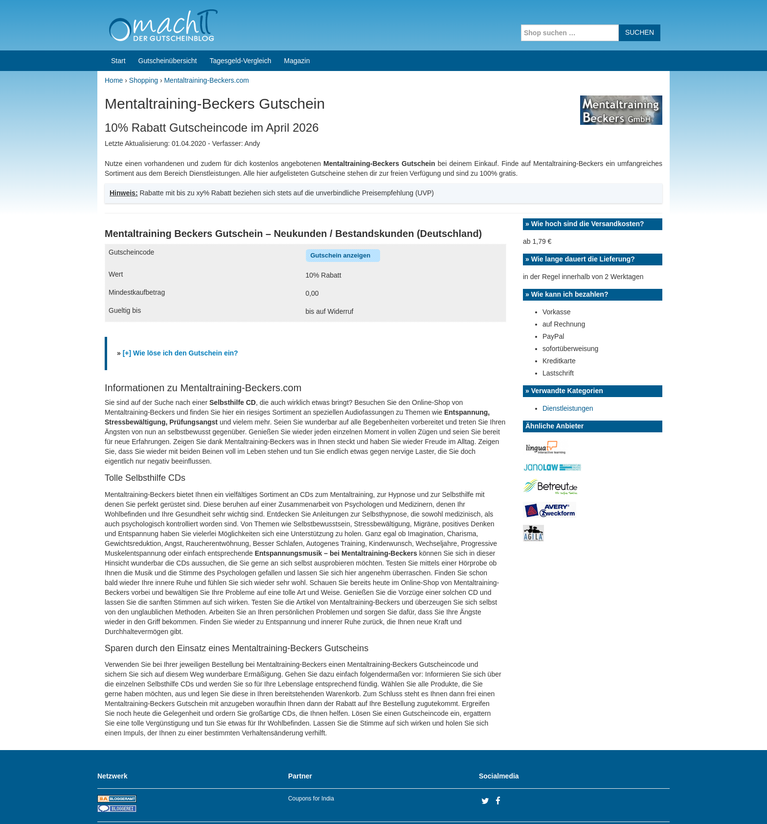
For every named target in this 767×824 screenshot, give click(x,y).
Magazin (297, 23)
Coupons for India (311, 761)
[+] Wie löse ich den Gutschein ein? (180, 316)
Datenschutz (651, 804)
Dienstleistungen (567, 371)
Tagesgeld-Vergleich (240, 23)
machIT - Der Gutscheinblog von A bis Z (181, 804)
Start (118, 23)
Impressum (609, 804)
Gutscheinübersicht (167, 23)
